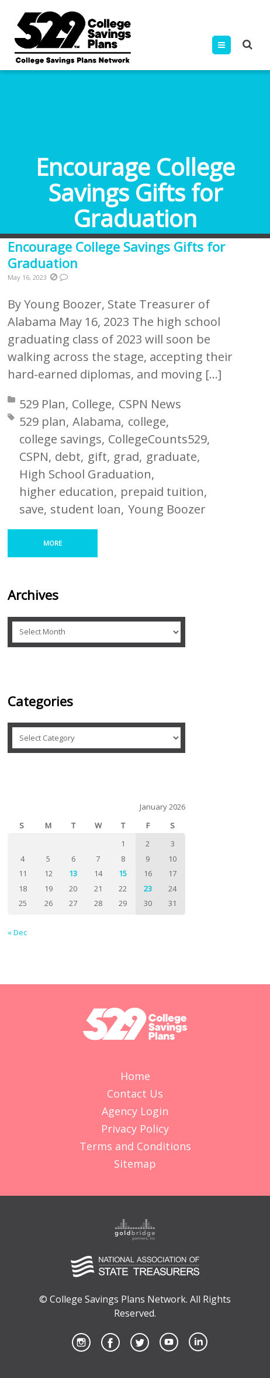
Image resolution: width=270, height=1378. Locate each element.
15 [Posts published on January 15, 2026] (123, 873)
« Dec (17, 932)
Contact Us (135, 1094)
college (147, 421)
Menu (230, 45)
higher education (66, 491)
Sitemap (135, 1164)
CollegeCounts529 (157, 439)
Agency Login (135, 1111)
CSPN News (150, 404)
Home (135, 1076)
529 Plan (42, 404)
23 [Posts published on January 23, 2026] (148, 888)
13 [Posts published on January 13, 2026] (73, 873)
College (92, 404)
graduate (171, 456)
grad (126, 456)
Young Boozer (167, 509)
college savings (60, 439)
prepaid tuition (162, 491)
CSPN (34, 456)
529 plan (42, 421)
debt (68, 456)
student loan (85, 509)
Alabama (96, 421)
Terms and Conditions (135, 1146)
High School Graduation (85, 474)
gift (97, 456)
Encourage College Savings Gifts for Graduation (116, 255)
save (31, 509)
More (52, 543)
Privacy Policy (135, 1129)
